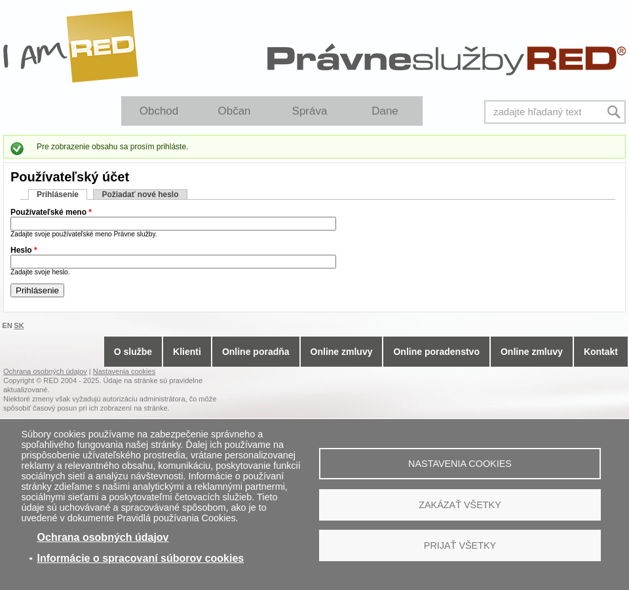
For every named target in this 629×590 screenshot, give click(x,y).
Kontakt (601, 351)
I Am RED (71, 46)
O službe (133, 351)
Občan (234, 111)
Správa (310, 111)
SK (19, 325)
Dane (385, 111)
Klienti (187, 351)
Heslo (23, 250)
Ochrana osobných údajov (103, 537)
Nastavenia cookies (460, 463)
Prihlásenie (62, 194)
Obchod (159, 111)
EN (7, 325)
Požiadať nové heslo (140, 194)
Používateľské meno (51, 212)
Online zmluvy (342, 351)
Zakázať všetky (460, 505)
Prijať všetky (460, 545)
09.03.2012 (590, 76)
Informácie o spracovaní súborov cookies (140, 558)
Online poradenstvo (436, 351)
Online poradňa (256, 351)
